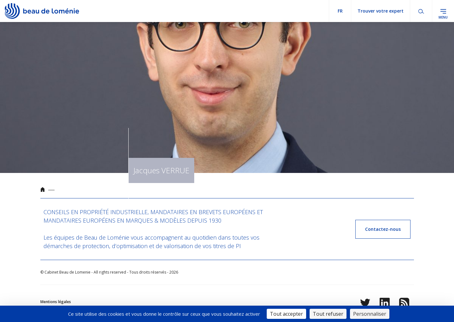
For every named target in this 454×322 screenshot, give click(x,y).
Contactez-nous (383, 229)
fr (340, 11)
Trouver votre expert (381, 11)
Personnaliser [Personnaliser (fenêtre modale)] (369, 313)
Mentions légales (55, 301)
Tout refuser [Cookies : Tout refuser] (328, 313)
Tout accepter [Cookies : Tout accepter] (286, 313)
